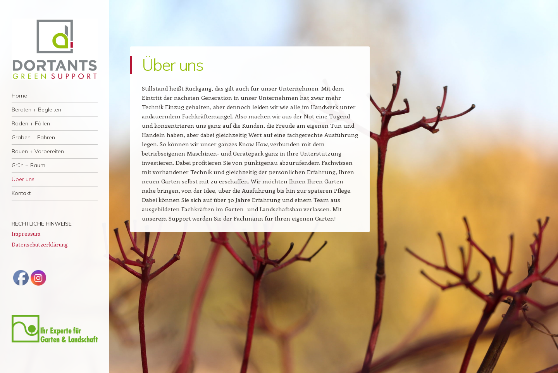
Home (19, 95)
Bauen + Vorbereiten (38, 151)
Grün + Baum (28, 165)
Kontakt (21, 193)
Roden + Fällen (31, 123)
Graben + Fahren (33, 137)
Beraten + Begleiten (36, 109)
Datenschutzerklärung (40, 244)
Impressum (26, 233)
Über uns (23, 179)
